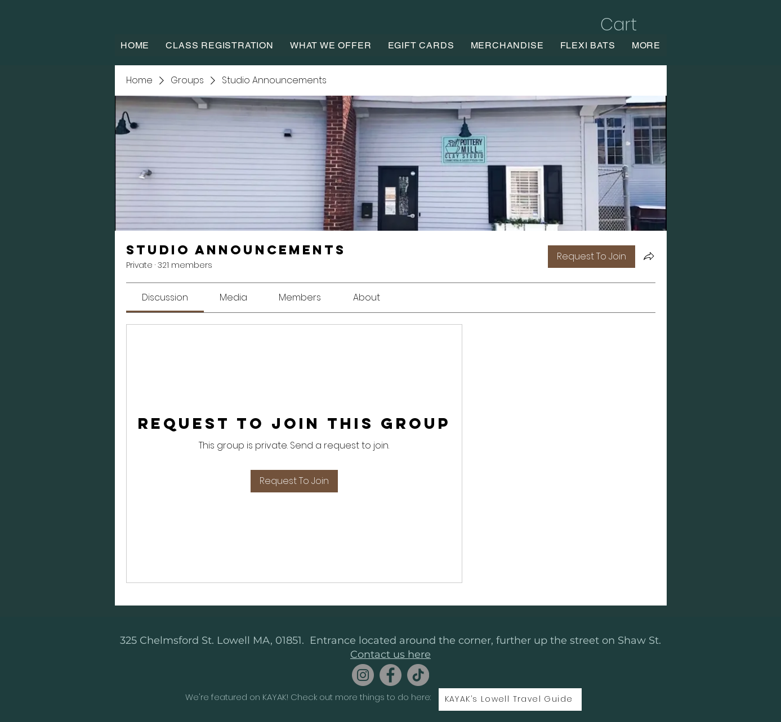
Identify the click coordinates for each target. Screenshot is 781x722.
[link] (165, 297)
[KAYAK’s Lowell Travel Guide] (510, 699)
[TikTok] (418, 675)
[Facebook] (390, 675)
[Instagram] (363, 675)
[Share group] (648, 256)
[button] (630, 24)
